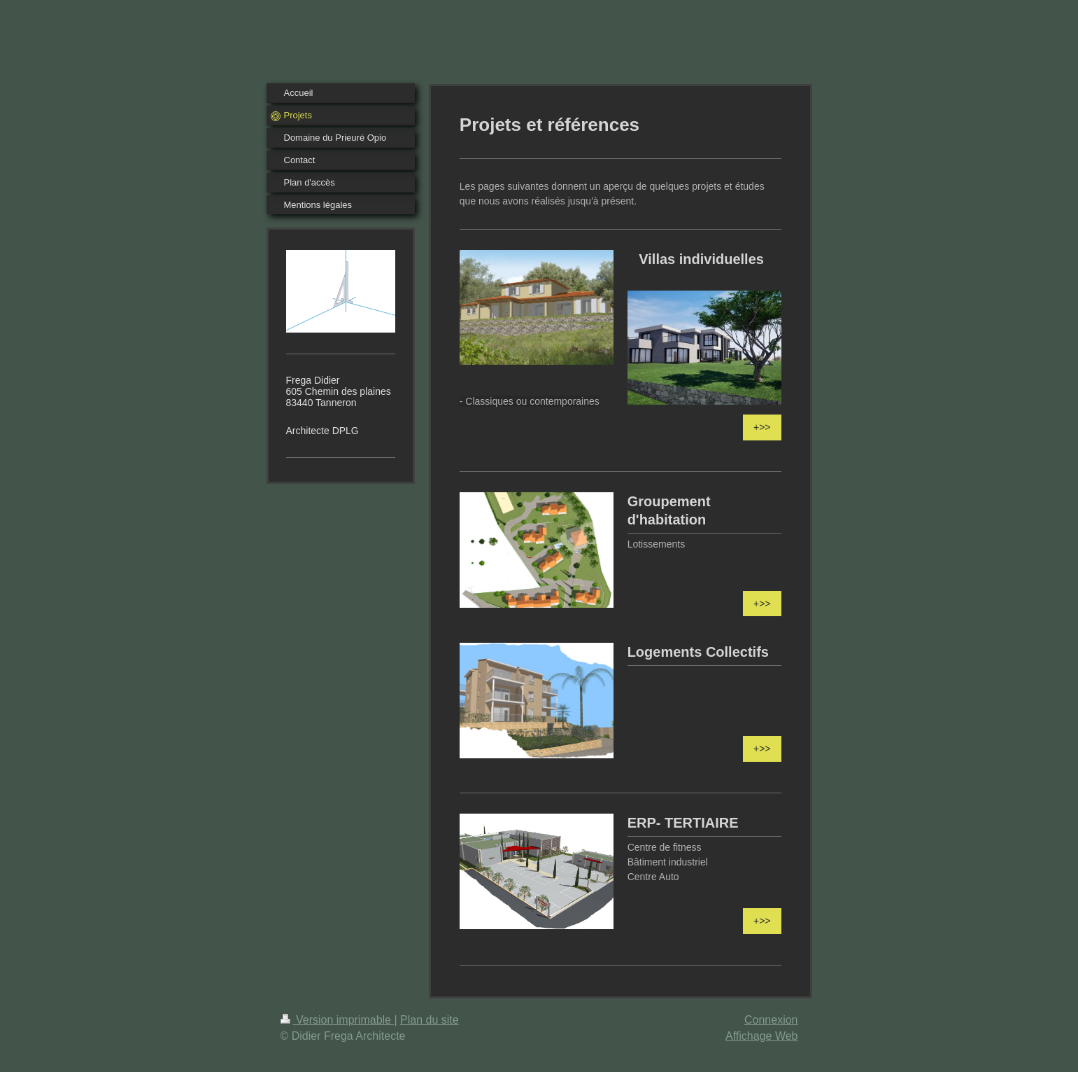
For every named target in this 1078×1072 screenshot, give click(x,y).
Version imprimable (338, 1020)
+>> (762, 427)
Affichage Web (761, 1036)
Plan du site (429, 1020)
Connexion (771, 1020)
